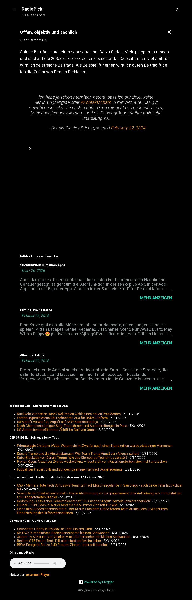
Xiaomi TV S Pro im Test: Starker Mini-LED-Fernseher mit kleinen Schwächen (73, 537)
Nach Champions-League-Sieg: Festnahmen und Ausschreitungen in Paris (72, 426)
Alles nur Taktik (32, 355)
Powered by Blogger (96, 582)
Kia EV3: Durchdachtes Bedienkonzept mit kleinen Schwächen (63, 533)
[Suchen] (177, 10)
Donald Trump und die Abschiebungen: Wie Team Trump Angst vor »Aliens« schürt (78, 453)
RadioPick (32, 9)
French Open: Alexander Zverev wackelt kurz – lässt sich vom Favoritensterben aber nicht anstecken (92, 461)
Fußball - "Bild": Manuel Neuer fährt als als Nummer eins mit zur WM (67, 505)
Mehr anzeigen (156, 298)
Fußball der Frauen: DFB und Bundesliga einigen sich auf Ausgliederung (69, 469)
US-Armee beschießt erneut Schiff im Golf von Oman (56, 430)
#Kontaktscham (96, 102)
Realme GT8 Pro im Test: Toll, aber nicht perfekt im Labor (59, 541)
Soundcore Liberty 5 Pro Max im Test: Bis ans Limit (54, 529)
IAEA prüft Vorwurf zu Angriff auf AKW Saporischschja (57, 422)
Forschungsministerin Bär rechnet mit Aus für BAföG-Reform (62, 418)
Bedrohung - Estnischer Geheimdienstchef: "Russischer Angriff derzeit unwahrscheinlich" (84, 501)
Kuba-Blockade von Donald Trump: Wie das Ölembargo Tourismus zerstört (72, 457)
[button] (169, 32)
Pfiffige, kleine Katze (36, 310)
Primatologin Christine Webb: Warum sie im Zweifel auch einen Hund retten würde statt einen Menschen (94, 446)
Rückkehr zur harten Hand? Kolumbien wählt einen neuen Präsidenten (69, 414)
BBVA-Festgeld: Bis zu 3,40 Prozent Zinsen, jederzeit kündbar (62, 545)
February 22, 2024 (128, 128)
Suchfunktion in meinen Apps (42, 265)
